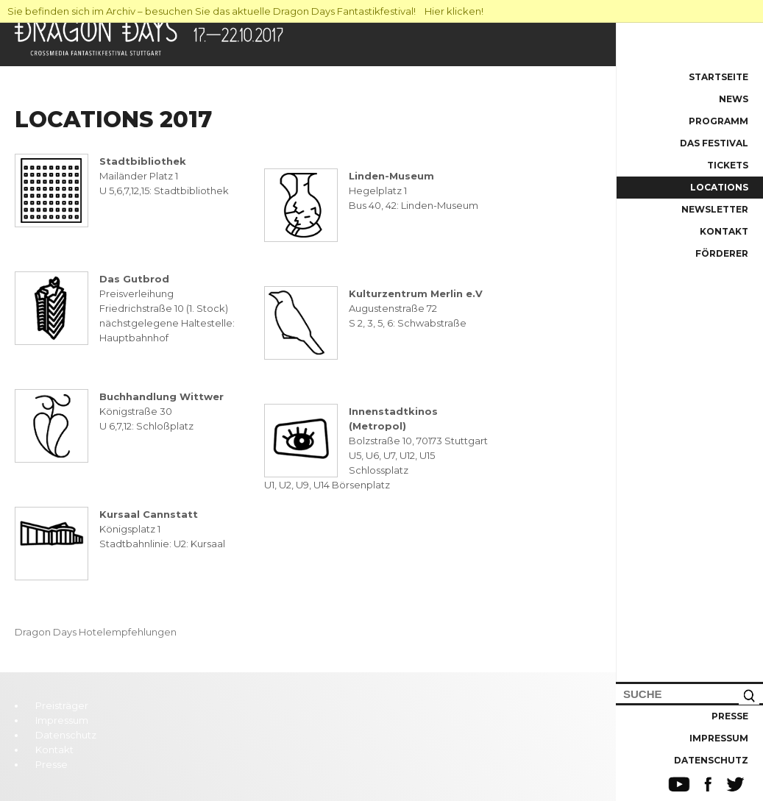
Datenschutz (711, 760)
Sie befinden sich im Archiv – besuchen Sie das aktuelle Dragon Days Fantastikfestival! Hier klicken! (245, 11)
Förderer (721, 253)
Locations (719, 187)
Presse (729, 716)
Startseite (718, 76)
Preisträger (61, 705)
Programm (718, 121)
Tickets (727, 165)
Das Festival (714, 143)
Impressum (718, 738)
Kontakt (724, 231)
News (733, 98)
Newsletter (714, 209)
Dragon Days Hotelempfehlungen (96, 632)
